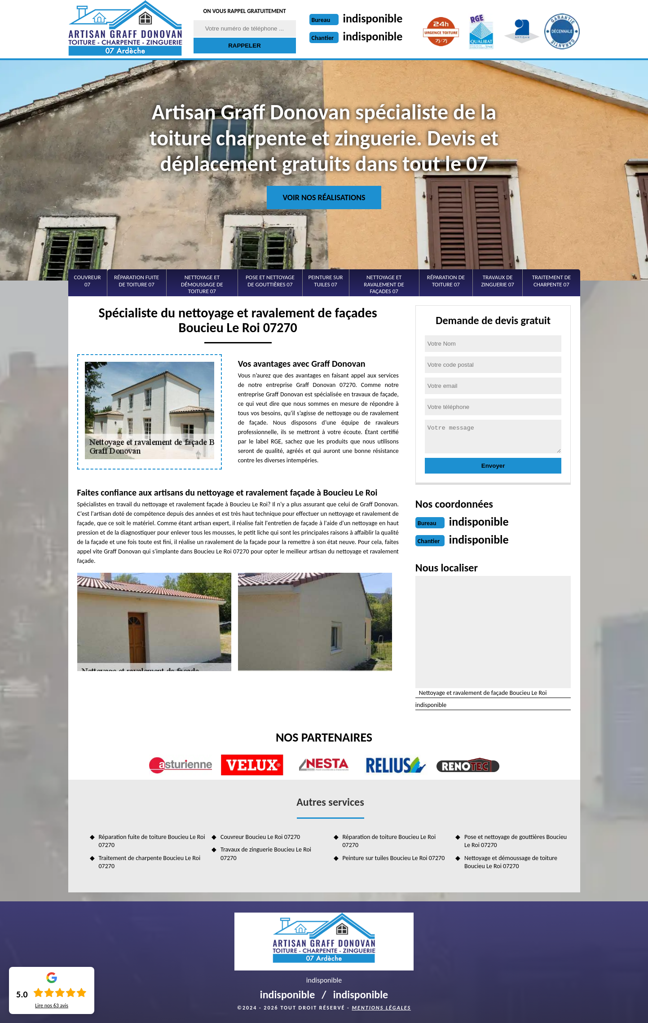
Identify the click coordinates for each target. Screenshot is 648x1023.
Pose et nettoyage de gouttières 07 (270, 281)
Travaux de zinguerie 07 (497, 281)
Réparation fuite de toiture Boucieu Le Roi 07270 (152, 841)
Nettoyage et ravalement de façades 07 (384, 284)
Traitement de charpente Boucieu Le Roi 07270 (150, 862)
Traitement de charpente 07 (551, 281)
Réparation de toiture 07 (446, 281)
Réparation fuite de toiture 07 (136, 281)
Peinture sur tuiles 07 (325, 281)
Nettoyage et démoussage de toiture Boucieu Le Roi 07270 (510, 862)
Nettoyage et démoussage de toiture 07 (202, 284)
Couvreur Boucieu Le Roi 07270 (260, 837)
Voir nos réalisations (323, 197)
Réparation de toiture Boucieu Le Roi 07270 (389, 841)
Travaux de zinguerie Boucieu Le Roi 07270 (265, 853)
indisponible (373, 18)
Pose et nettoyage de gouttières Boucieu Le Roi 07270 (515, 841)
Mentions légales (381, 1008)
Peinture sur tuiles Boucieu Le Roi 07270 (394, 858)
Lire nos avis (51, 1005)
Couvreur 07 (87, 281)
